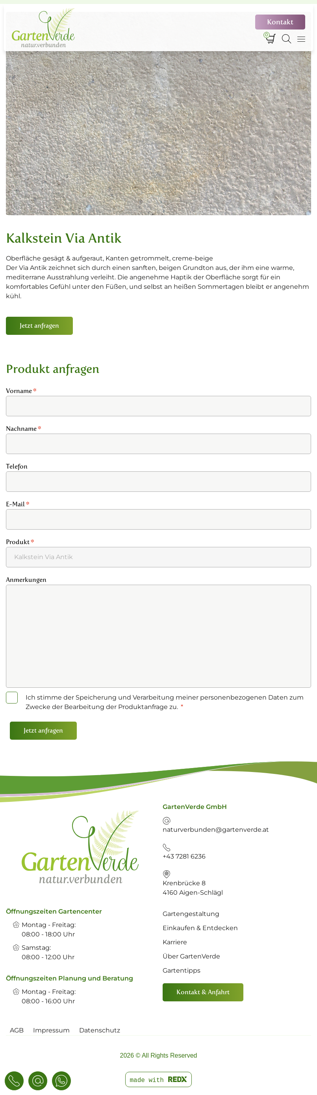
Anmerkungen (26, 580)
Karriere (175, 942)
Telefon (17, 466)
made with (158, 1080)
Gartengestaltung (191, 914)
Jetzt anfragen (43, 730)
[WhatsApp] (61, 1081)
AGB (17, 1030)
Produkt (20, 542)
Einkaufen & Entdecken (200, 928)
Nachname (23, 428)
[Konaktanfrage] (38, 1081)
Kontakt (280, 22)
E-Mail (18, 504)
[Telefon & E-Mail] (14, 1081)
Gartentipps (181, 970)
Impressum (51, 1030)
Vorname (21, 391)
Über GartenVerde (191, 956)
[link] (80, 846)
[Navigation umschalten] (301, 39)
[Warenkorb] (271, 39)
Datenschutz (99, 1030)
